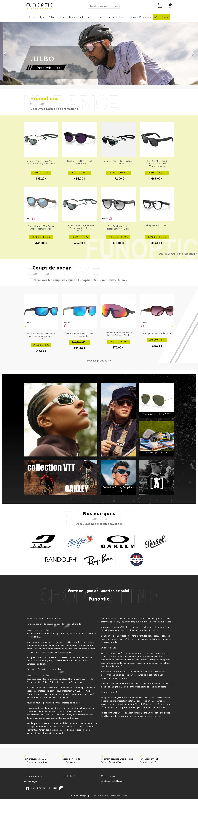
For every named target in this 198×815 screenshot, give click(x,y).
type (45, 697)
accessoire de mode (143, 662)
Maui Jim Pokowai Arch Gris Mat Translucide (80, 334)
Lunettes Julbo (80, 660)
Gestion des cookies (118, 811)
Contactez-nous (31, 797)
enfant (41, 645)
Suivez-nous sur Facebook (27, 804)
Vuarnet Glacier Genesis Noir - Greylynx (118, 162)
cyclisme (88, 723)
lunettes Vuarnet (84, 657)
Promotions (67, 781)
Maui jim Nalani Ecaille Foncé (157, 333)
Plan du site (103, 811)
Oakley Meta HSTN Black (157, 225)
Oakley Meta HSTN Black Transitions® (79, 162)
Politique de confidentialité (35, 794)
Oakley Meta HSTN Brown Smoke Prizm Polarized (41, 227)
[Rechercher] (103, 6)
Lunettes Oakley (67, 657)
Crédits (92, 811)
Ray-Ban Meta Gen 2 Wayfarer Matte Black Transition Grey (157, 163)
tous (34, 678)
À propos (27, 788)
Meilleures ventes (70, 788)
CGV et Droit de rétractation (36, 784)
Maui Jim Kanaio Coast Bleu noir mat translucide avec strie (41, 336)
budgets (162, 686)
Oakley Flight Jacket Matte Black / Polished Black (118, 334)
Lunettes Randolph (35, 663)
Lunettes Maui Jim (63, 660)
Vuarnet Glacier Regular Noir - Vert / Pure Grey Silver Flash (79, 228)
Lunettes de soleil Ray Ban (39, 660)
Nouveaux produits (70, 784)
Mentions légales (31, 781)
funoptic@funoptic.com (124, 795)
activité (51, 723)
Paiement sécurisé (31, 791)
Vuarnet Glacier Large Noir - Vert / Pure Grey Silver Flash (41, 162)
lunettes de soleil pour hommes (79, 642)
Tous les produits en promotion (177, 254)
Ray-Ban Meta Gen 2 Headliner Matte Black (118, 227)
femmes (30, 645)
